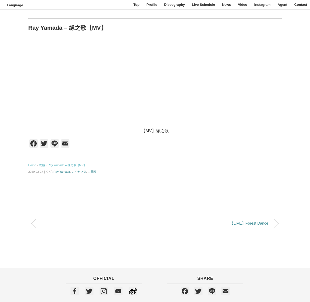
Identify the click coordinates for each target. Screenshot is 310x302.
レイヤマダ (79, 171)
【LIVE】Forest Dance (249, 223)
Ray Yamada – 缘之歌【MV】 (67, 165)
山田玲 (92, 171)
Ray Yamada (61, 171)
